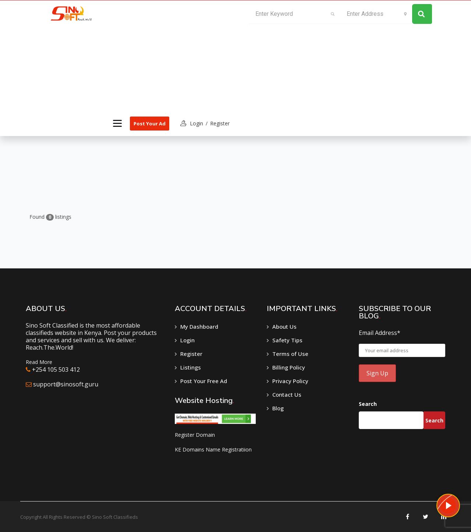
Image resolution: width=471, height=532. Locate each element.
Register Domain (195, 434)
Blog (278, 408)
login (196, 123)
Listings (190, 367)
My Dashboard (199, 326)
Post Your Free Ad (203, 381)
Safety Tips (287, 340)
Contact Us (286, 394)
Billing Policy (288, 367)
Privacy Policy (290, 381)
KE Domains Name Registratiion (213, 449)
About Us (284, 326)
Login (187, 340)
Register (220, 123)
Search (368, 403)
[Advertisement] (170, 55)
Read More (39, 361)
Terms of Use (290, 353)
